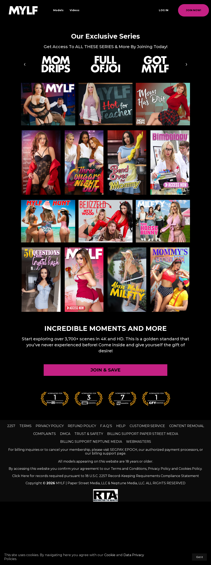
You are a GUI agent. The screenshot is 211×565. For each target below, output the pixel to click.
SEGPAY (116, 450)
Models (58, 10)
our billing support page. (105, 453)
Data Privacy (133, 555)
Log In (163, 10)
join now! (193, 10)
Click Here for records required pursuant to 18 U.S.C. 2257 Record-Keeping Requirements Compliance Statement (105, 476)
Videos (74, 10)
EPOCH (131, 450)
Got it (199, 557)
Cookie (109, 555)
